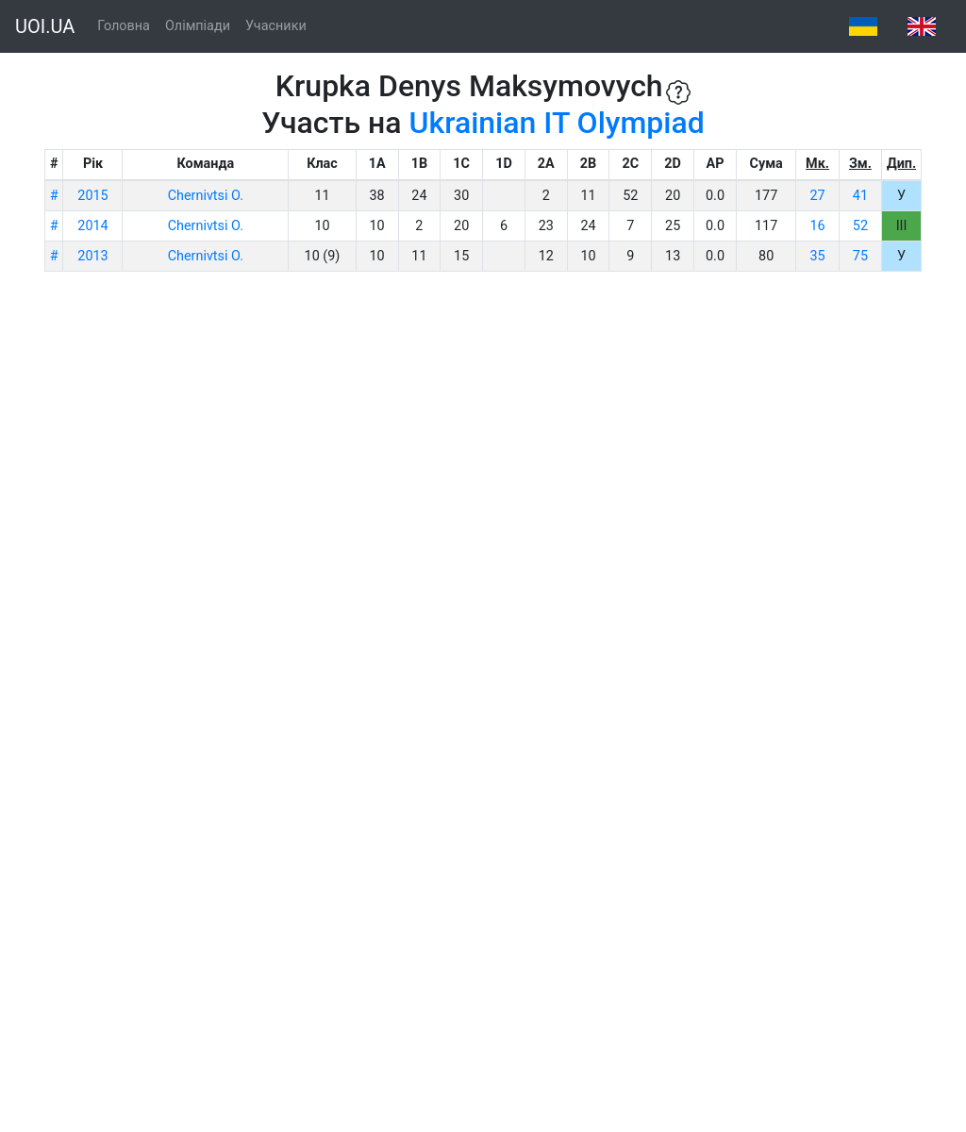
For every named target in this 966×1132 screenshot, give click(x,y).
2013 (92, 256)
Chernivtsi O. (205, 196)
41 (860, 196)
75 (860, 256)
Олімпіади (197, 26)
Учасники (276, 26)
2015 (92, 196)
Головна (123, 26)
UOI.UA (45, 26)
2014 (92, 226)
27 (816, 196)
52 (860, 226)
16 (816, 226)
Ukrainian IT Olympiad (557, 123)
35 (816, 256)
